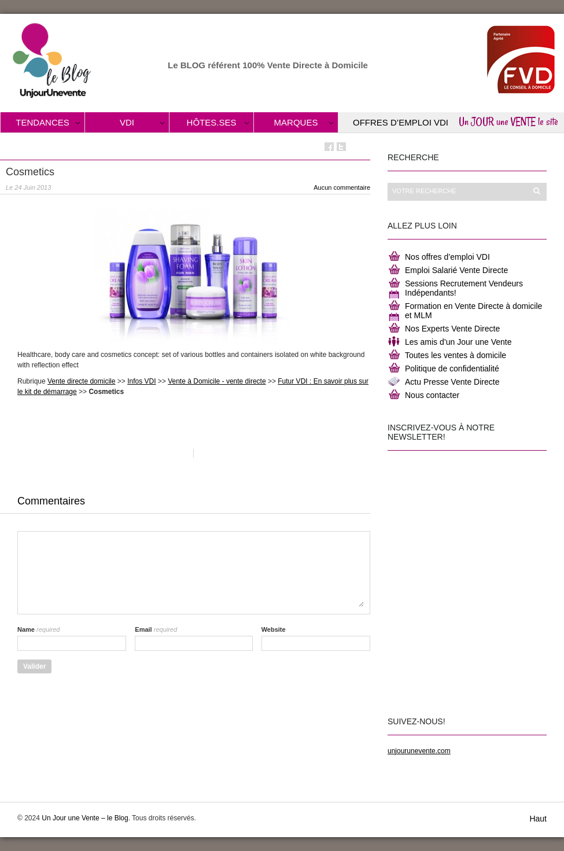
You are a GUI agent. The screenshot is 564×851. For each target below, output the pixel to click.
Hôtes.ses (212, 122)
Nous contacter (432, 395)
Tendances (42, 122)
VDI (127, 122)
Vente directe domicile (81, 381)
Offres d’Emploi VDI (400, 122)
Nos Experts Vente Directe (452, 328)
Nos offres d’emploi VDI (447, 256)
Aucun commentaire (342, 187)
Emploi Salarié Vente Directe (456, 270)
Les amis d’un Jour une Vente (458, 342)
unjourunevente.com (419, 751)
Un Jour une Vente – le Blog (85, 818)
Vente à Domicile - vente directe (217, 381)
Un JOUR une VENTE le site (508, 121)
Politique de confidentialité (452, 368)
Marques (296, 122)
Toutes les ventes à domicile (455, 355)
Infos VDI (141, 381)
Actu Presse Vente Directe (452, 381)
